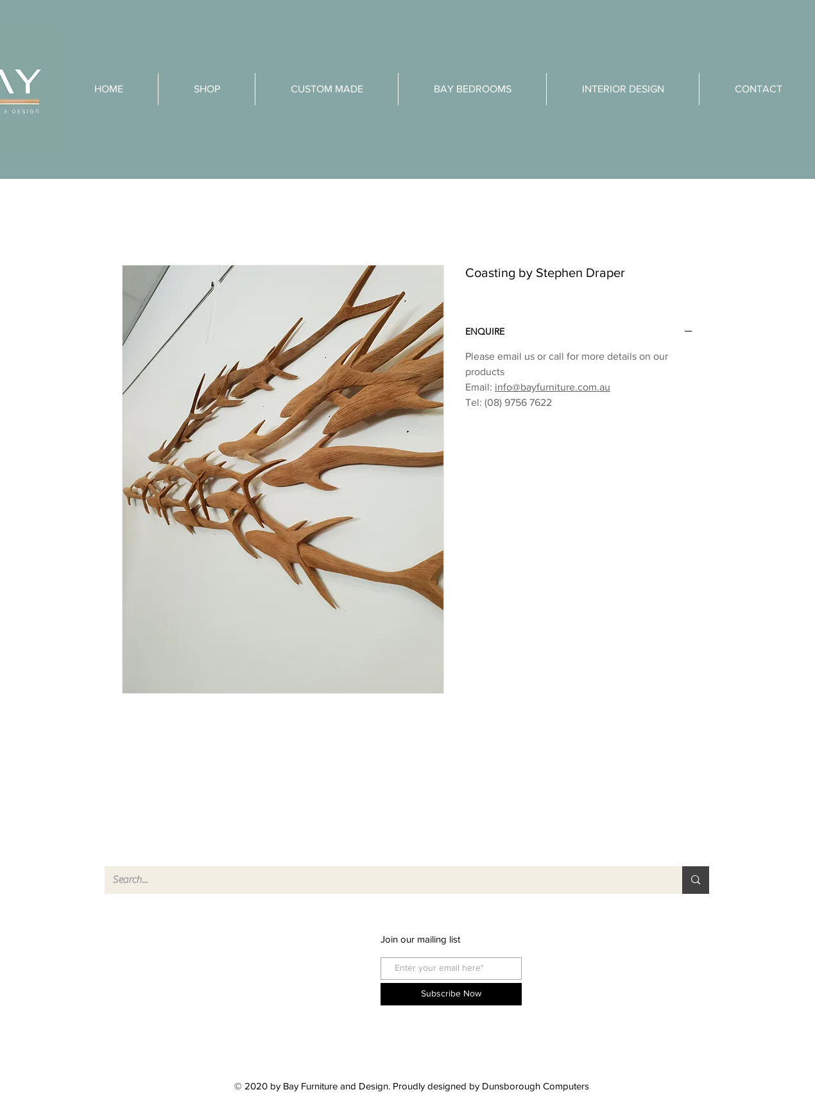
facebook (286, 939)
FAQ (577, 937)
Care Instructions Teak (616, 1006)
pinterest (284, 985)
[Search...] (383, 880)
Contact (154, 985)
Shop (149, 939)
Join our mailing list (420, 939)
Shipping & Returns (608, 960)
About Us (158, 962)
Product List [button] (162, 1008)
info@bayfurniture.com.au (552, 387)
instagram (286, 962)
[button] (623, 89)
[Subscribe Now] (451, 994)
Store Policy (592, 983)
